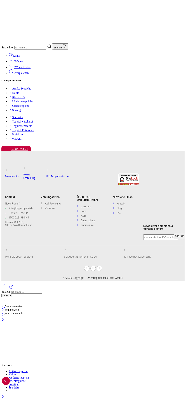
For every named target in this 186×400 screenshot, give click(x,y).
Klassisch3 (17, 97)
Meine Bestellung (29, 176)
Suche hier (7, 47)
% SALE (15, 138)
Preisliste (16, 134)
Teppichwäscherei (21, 121)
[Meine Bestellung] (24, 168)
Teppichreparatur (20, 125)
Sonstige (15, 110)
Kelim (14, 92)
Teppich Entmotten (21, 130)
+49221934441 (16, 148)
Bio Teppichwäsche (57, 176)
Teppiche (14, 387)
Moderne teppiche (21, 101)
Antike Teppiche (20, 88)
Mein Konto (11, 176)
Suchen (60, 46)
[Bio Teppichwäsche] (47, 170)
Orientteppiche (19, 105)
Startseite (16, 117)
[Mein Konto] (6, 170)
